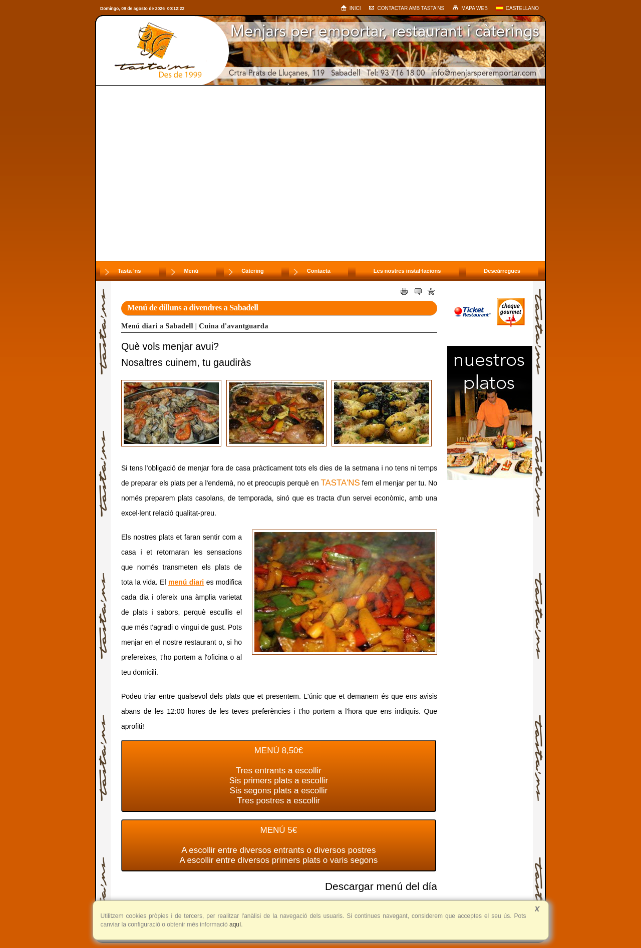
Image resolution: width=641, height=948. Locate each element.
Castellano (517, 8)
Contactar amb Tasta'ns (406, 8)
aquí (234, 924)
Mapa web (470, 8)
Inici (351, 8)
